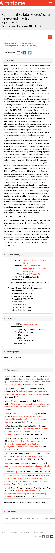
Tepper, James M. (10, 22)
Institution (10, 318)
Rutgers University (30, 324)
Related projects (13, 351)
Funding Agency (13, 254)
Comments (11, 512)
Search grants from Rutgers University (20, 45)
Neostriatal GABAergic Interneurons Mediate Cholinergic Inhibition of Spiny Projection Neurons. (25, 419)
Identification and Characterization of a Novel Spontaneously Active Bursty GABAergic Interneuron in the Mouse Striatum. (27, 382)
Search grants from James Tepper (18, 43)
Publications (11, 370)
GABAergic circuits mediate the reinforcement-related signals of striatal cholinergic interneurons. (25, 493)
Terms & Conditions (40, 532)
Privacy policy (24, 532)
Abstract (10, 60)
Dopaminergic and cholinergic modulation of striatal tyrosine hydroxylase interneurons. (26, 431)
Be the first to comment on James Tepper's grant (28, 518)
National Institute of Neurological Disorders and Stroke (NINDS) (34, 268)
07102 (25, 343)
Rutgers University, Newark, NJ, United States (24, 26)
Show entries (14, 357)
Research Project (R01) (32, 274)
